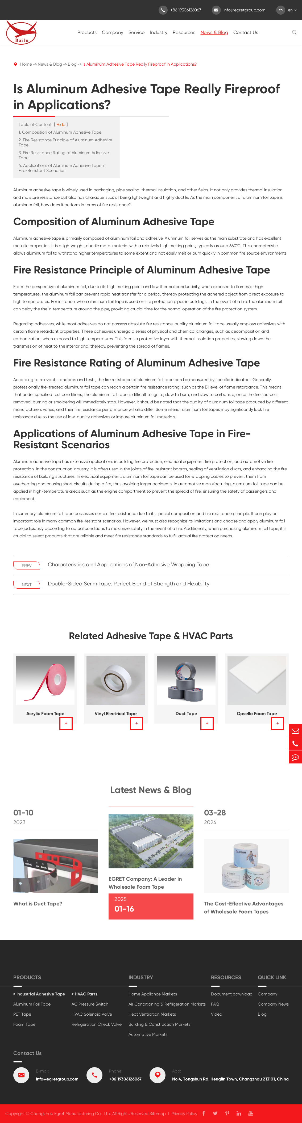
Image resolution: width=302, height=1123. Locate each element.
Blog (72, 64)
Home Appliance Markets (153, 994)
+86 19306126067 (180, 10)
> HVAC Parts (84, 994)
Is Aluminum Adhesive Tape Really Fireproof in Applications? (139, 64)
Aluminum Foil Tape (32, 1004)
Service (137, 32)
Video (216, 1014)
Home (26, 64)
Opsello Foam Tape (257, 713)
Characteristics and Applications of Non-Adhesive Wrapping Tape (128, 565)
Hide (60, 124)
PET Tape (22, 1014)
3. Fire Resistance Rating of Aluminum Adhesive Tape (64, 155)
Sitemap (158, 1113)
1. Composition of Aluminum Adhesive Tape (60, 132)
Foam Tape (24, 1024)
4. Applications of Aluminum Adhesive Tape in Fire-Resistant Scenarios (62, 168)
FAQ (215, 1004)
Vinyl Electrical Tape (116, 713)
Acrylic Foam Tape (45, 713)
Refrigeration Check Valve (97, 1024)
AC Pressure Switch (90, 1004)
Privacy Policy (184, 1113)
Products (87, 32)
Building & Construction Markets (159, 1024)
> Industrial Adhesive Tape (39, 994)
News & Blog (214, 32)
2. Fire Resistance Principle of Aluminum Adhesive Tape (65, 142)
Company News (273, 1004)
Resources (184, 32)
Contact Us (245, 32)
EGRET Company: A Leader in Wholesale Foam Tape (145, 885)
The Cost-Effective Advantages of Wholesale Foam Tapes (243, 910)
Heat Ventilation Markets (152, 1014)
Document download (232, 994)
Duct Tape (186, 713)
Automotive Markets (148, 1034)
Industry (158, 32)
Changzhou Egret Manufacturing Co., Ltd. (70, 1113)
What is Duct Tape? (37, 906)
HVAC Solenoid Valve (92, 1014)
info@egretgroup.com (239, 10)
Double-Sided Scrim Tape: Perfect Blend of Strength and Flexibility (128, 584)
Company (112, 32)
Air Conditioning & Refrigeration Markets (167, 1004)
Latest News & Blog (151, 792)
